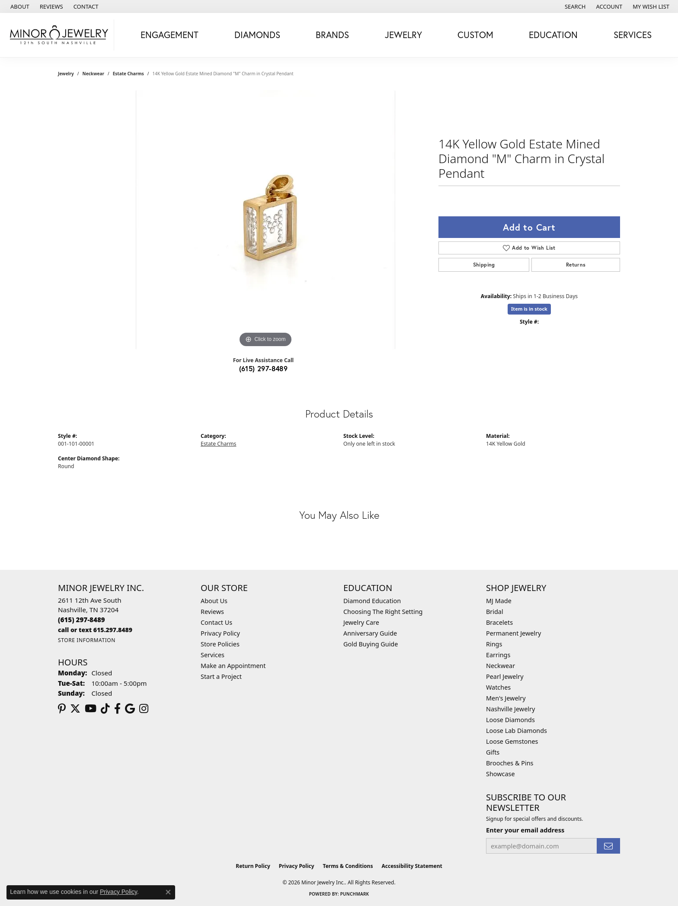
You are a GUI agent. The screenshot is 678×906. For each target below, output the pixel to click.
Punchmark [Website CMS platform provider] (354, 894)
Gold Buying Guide (370, 644)
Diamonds (257, 35)
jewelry (66, 74)
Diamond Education (372, 601)
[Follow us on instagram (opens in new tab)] (143, 709)
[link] (19, 6)
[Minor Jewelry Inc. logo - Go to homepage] (59, 35)
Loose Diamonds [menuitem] (510, 720)
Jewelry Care (361, 622)
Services (212, 655)
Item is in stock (529, 308)
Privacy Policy (220, 633)
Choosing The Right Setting (382, 611)
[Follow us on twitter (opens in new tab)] (75, 709)
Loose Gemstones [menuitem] (512, 741)
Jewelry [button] (403, 35)
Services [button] (633, 35)
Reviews (212, 611)
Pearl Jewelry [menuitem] (504, 676)
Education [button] (553, 35)
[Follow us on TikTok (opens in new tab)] (105, 709)
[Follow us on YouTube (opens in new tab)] (90, 709)
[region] (265, 220)
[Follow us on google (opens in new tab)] (130, 709)
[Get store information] (86, 640)
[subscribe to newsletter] (608, 846)
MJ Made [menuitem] (499, 601)
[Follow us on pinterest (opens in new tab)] (62, 709)
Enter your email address (525, 830)
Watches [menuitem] (498, 687)
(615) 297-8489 (263, 368)
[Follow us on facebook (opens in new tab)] (117, 709)
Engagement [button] (169, 35)
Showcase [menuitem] (500, 774)
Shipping (484, 264)
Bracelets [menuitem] (499, 622)
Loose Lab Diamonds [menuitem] (516, 730)
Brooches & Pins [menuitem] (509, 763)
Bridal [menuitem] (494, 611)
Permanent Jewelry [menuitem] (513, 633)
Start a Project (221, 676)
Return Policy (253, 866)
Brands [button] (332, 35)
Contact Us (216, 622)
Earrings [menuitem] (498, 655)
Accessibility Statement (411, 866)
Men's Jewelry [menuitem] (506, 698)
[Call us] (95, 630)
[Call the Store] (81, 619)
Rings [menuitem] (494, 644)
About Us (214, 601)
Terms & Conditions (348, 866)
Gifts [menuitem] (492, 752)
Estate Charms (128, 74)
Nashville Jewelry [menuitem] (510, 709)
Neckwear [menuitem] (500, 666)
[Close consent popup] (168, 892)
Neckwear (93, 74)
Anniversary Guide (370, 633)
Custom (475, 35)
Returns (576, 264)
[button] (574, 6)
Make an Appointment (233, 666)
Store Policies (220, 644)
